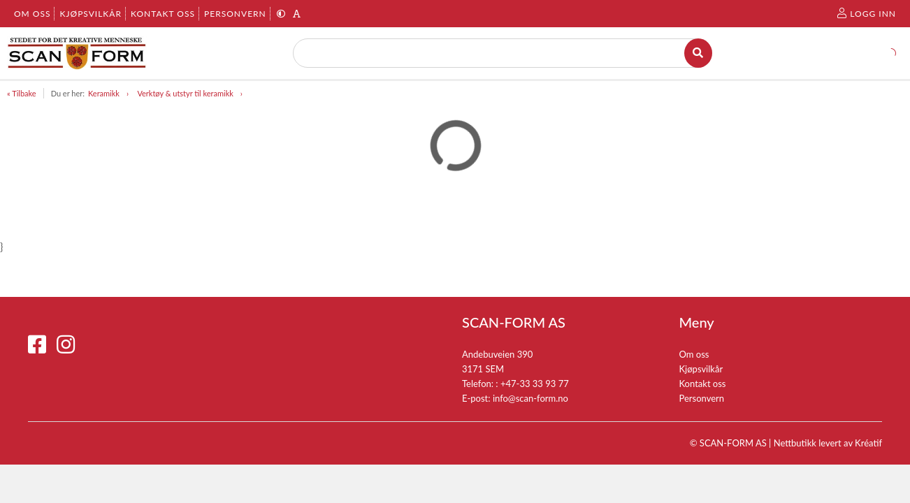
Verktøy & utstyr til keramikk (185, 93)
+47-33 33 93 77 (534, 383)
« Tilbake (21, 93)
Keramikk (104, 93)
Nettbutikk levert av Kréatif (828, 443)
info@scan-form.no (530, 398)
